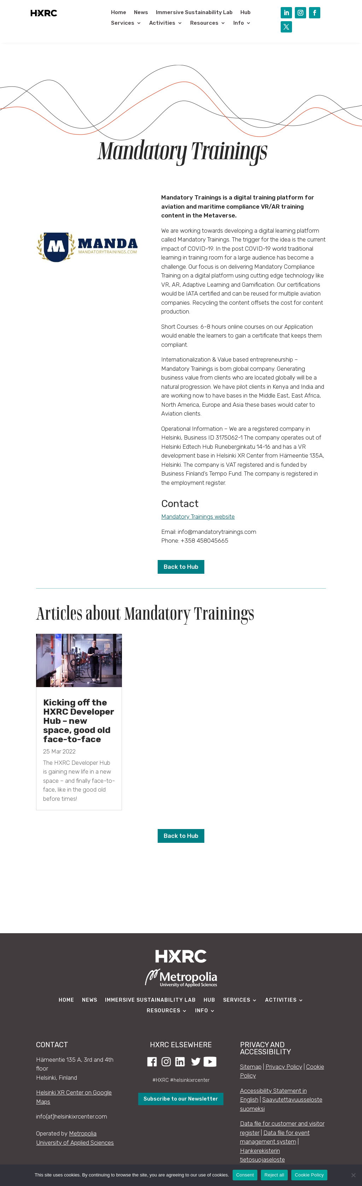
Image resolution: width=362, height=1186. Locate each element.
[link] (44, 16)
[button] (286, 12)
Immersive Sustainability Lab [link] (194, 13)
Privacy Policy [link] (283, 1066)
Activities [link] (162, 23)
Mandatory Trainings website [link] (198, 516)
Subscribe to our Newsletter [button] (181, 1099)
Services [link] (122, 23)
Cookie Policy (309, 1175)
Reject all (274, 1175)
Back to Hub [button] (181, 566)
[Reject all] (353, 1175)
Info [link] (238, 23)
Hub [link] (245, 13)
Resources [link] (204, 23)
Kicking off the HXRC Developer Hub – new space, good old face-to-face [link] (78, 720)
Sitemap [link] (251, 1066)
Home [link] (118, 13)
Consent (245, 1175)
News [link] (141, 13)
